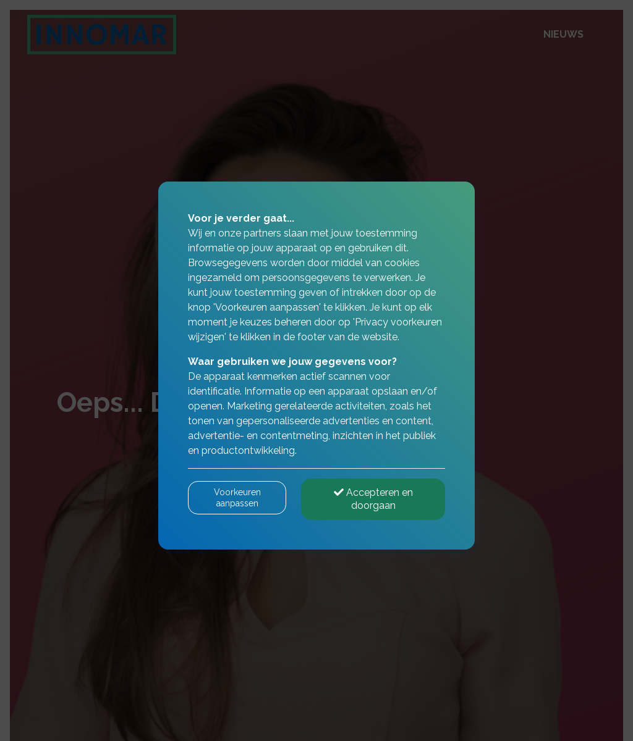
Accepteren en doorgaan (373, 499)
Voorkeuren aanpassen (237, 497)
